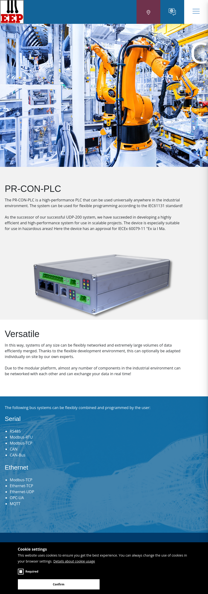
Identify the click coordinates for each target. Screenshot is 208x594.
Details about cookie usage (74, 561)
